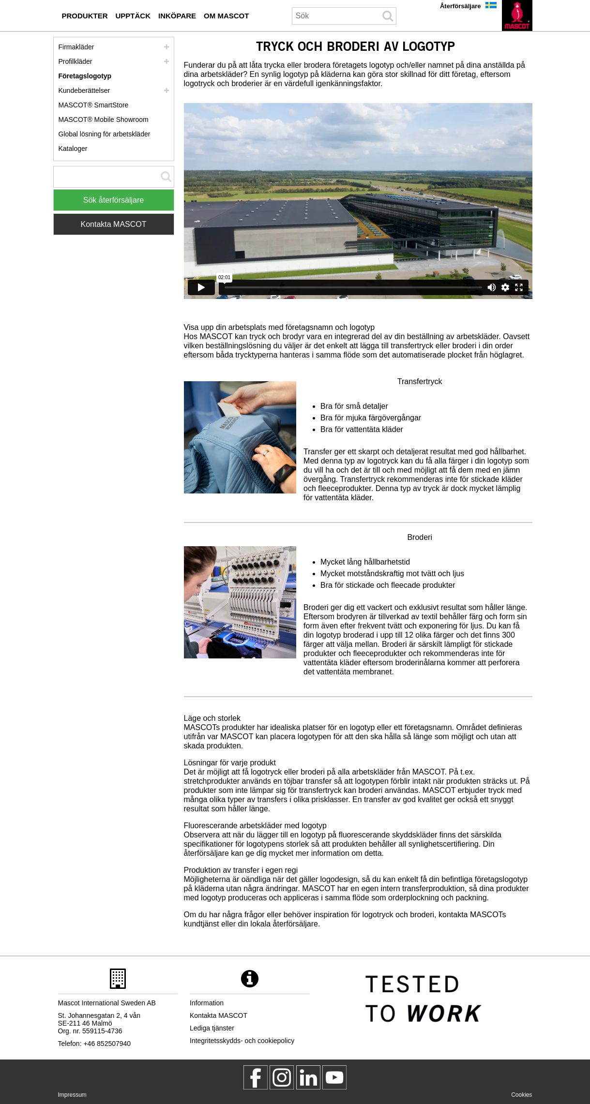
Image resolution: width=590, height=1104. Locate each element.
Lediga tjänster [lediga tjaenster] (212, 1028)
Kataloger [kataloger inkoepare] (73, 148)
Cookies (521, 1094)
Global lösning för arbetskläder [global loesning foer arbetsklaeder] (105, 134)
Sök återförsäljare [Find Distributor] (113, 200)
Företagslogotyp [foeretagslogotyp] (85, 76)
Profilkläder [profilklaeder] (75, 61)
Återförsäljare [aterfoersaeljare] (460, 6)
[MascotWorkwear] (255, 1077)
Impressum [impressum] (72, 1094)
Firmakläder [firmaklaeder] (76, 47)
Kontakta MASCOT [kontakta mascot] (218, 1015)
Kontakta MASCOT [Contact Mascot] (113, 224)
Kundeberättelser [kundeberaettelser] (84, 90)
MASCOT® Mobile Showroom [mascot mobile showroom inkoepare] (104, 119)
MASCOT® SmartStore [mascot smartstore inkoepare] (94, 105)
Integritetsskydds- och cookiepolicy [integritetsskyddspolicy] (242, 1040)
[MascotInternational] (334, 1077)
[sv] (517, 15)
